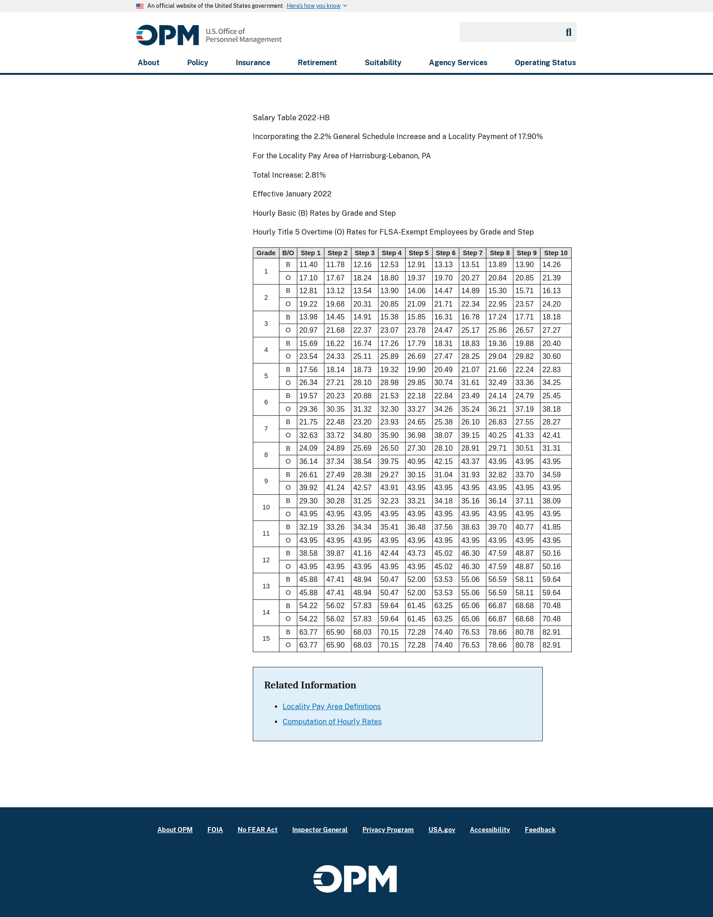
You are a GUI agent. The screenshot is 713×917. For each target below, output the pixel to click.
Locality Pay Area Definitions (332, 706)
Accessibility (490, 829)
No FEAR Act (258, 829)
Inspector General (320, 829)
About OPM (175, 829)
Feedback (540, 829)
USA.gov (442, 829)
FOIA (215, 829)
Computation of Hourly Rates (332, 721)
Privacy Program (388, 829)
